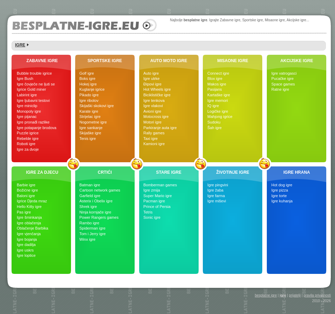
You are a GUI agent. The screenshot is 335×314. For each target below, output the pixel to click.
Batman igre (89, 185)
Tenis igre (87, 138)
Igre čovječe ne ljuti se (36, 84)
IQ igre (213, 106)
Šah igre (214, 128)
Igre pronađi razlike (33, 122)
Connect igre (218, 73)
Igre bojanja (27, 239)
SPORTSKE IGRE (104, 60)
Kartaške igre (218, 95)
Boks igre (87, 78)
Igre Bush (25, 78)
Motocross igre (156, 116)
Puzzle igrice (27, 133)
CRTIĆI (105, 172)
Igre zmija (151, 190)
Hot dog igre (281, 185)
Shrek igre (88, 206)
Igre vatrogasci (284, 73)
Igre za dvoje (28, 149)
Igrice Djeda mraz (32, 201)
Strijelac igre (90, 116)
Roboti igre (26, 144)
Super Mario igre (157, 196)
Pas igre (24, 212)
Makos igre (216, 84)
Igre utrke (151, 78)
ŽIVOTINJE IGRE (232, 172)
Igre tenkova (154, 100)
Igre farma (216, 196)
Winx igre (87, 239)
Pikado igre (89, 95)
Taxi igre (150, 138)
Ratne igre (280, 89)
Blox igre (214, 78)
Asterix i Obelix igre (96, 201)
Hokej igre (88, 84)
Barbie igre (26, 185)
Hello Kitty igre (29, 206)
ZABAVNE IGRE (42, 60)
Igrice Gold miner (31, 89)
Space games (283, 84)
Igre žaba (215, 190)
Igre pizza (279, 190)
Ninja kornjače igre (95, 212)
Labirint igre (27, 95)
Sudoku (213, 122)
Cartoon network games (99, 190)
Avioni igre (152, 111)
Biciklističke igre (157, 95)
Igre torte (279, 196)
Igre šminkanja (29, 217)
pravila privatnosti (317, 295)
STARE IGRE (168, 172)
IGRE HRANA (296, 172)
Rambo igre (89, 223)
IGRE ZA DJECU (42, 172)
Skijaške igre (90, 133)
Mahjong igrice (220, 116)
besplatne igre (266, 295)
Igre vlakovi (153, 106)
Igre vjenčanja (29, 234)
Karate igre (88, 111)
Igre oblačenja (29, 223)
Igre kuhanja (282, 201)
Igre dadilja (26, 244)
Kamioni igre (154, 144)
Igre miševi (216, 201)
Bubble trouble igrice (34, 73)
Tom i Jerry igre (92, 234)
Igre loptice (26, 255)
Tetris (147, 212)
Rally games (154, 133)
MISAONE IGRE (232, 60)
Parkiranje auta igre (160, 128)
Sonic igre (152, 217)
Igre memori (217, 100)
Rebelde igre (27, 138)
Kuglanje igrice (92, 89)
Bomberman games (160, 185)
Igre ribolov (88, 100)
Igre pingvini (217, 185)
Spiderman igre (92, 228)
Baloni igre (26, 196)
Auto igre (151, 73)
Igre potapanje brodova (36, 128)
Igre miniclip (27, 106)
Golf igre (86, 73)
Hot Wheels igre (157, 89)
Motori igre (152, 122)
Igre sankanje (90, 128)
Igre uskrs (25, 250)
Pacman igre (154, 201)
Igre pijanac (27, 116)
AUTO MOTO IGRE (168, 60)
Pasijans (214, 89)
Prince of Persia (157, 206)
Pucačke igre (282, 78)
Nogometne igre (93, 122)
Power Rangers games (99, 217)
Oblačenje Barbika (32, 228)
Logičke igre (217, 111)
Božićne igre (27, 190)
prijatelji (295, 295)
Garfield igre (89, 196)
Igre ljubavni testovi (33, 100)
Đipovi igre (152, 84)
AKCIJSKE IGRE (296, 60)
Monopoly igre (29, 111)
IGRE (20, 45)
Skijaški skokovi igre (96, 106)
